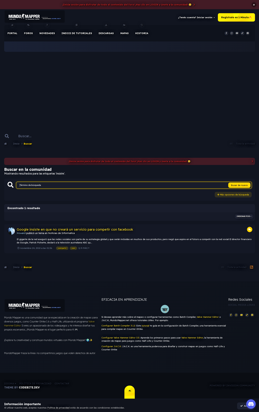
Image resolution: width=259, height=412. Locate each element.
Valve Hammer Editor (208, 317)
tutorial (145, 325)
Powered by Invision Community (232, 385)
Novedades (47, 30)
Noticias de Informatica (61, 233)
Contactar (62, 383)
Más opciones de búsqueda (233, 194)
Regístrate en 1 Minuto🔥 (236, 17)
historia (141, 30)
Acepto (245, 405)
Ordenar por (244, 216)
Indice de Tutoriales (77, 30)
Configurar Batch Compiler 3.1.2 (118, 325)
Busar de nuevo (239, 185)
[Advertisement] (129, 87)
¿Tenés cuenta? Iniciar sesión (196, 17)
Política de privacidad (35, 383)
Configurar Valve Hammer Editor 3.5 (120, 337)
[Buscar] (26, 136)
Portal (12, 30)
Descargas (106, 30)
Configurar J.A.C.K (111, 346)
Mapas (124, 30)
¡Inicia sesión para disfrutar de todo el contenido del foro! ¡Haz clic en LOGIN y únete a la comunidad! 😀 (127, 4)
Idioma (10, 383)
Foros (28, 30)
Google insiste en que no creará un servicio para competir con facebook (75, 229)
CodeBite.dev (29, 387)
